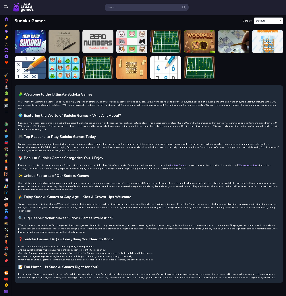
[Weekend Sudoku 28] (97, 68)
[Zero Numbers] (97, 41)
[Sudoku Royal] (165, 68)
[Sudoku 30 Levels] (233, 41)
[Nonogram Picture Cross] (30, 68)
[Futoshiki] (64, 41)
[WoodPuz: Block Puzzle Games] (199, 41)
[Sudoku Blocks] (131, 68)
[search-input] (144, 7)
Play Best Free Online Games (23, 7)
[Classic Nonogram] (267, 41)
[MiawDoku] (131, 41)
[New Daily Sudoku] (30, 41)
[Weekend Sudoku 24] (165, 41)
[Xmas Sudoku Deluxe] (64, 68)
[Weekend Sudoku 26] (199, 68)
